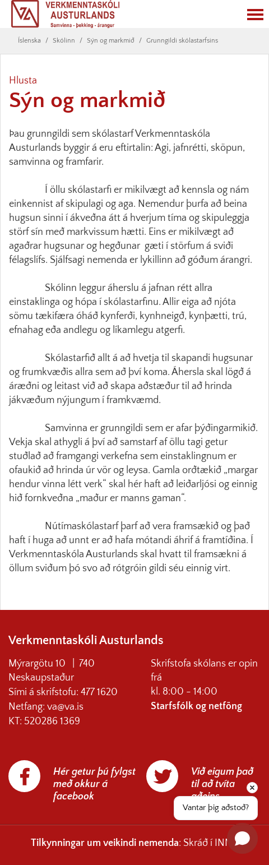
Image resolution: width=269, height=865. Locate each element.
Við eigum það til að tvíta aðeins (222, 784)
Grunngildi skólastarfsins (182, 40)
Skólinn (64, 40)
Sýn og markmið (110, 40)
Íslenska (29, 40)
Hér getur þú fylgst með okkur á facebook (94, 784)
